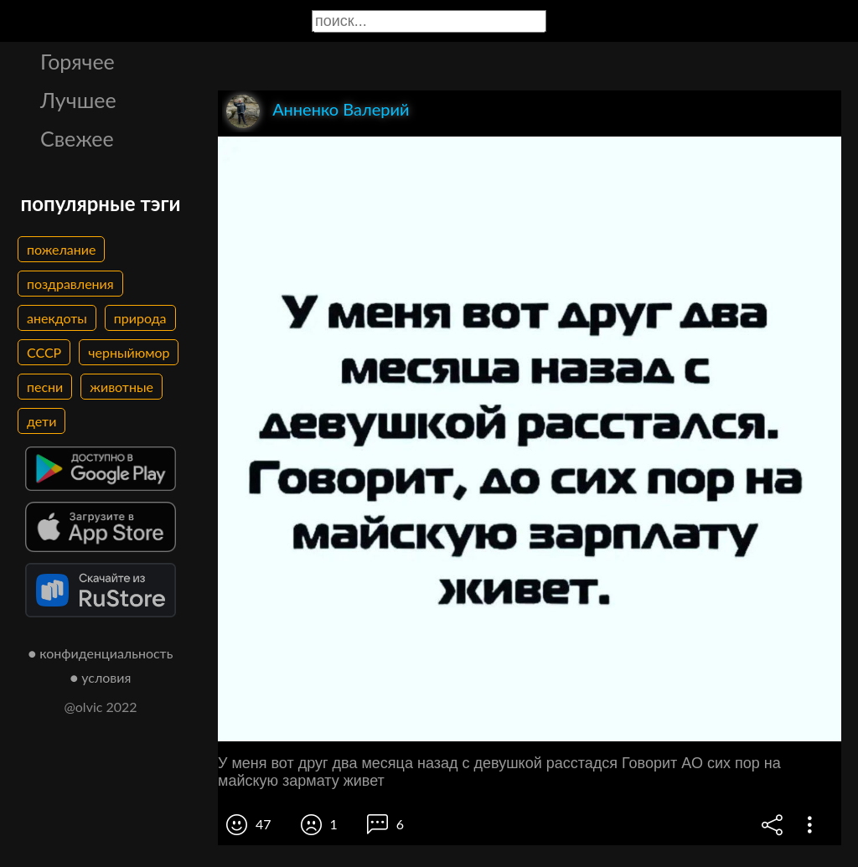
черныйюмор (128, 352)
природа (140, 318)
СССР (44, 352)
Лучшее (78, 99)
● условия (101, 677)
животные (121, 387)
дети (41, 421)
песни (45, 387)
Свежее (77, 138)
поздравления (70, 284)
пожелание (61, 249)
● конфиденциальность (100, 653)
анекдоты (57, 318)
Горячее (77, 61)
